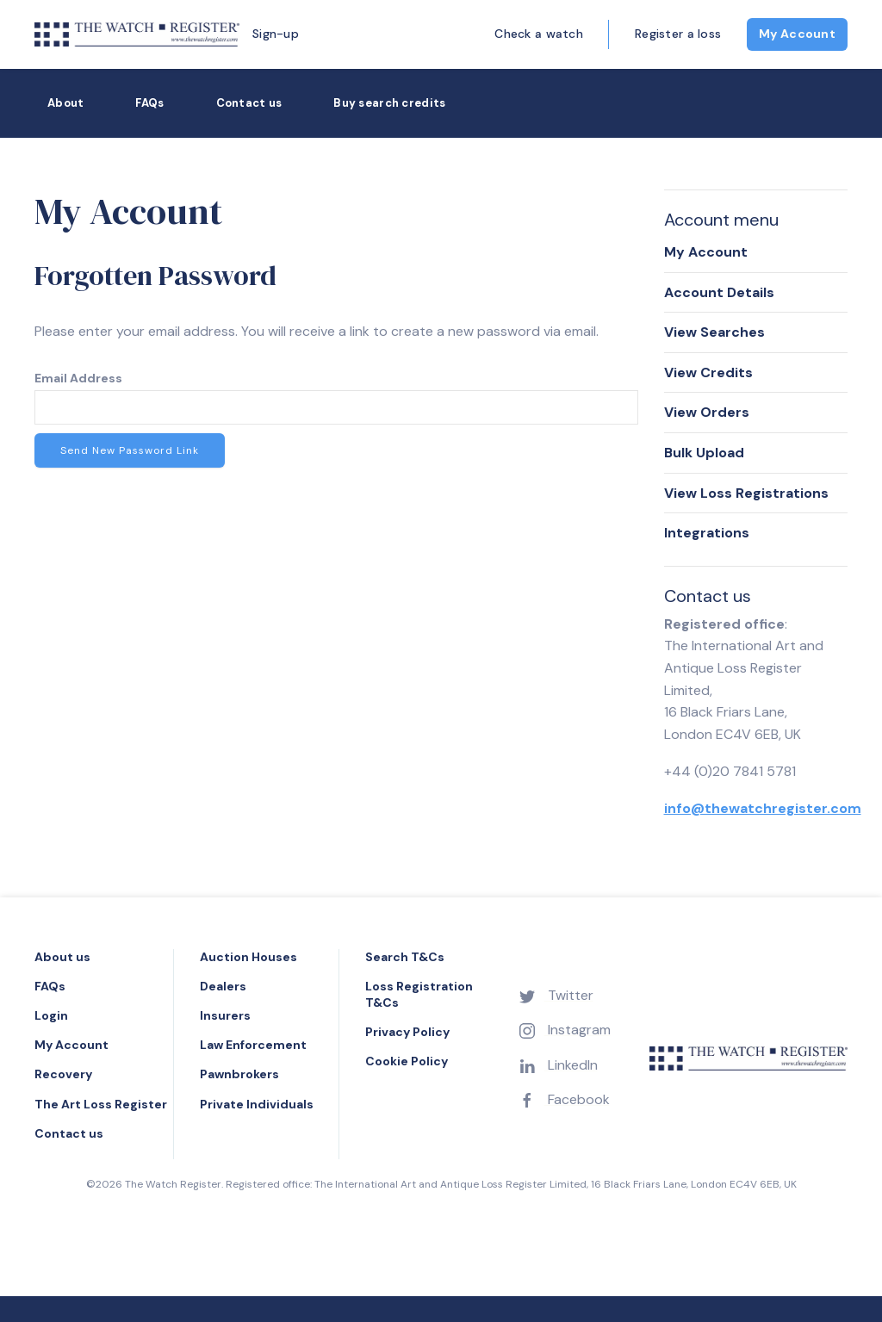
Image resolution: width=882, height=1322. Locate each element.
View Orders (706, 412)
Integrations (706, 533)
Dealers (223, 986)
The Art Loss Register (100, 1104)
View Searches (714, 332)
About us (62, 957)
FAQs (149, 103)
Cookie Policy (406, 1061)
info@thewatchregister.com (762, 808)
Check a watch (538, 33)
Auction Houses (248, 957)
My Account (797, 33)
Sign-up (275, 33)
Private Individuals (257, 1104)
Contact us (249, 103)
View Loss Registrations (746, 493)
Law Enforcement (253, 1044)
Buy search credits (389, 103)
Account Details (719, 292)
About (65, 103)
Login (51, 1015)
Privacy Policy (407, 1032)
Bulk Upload (704, 453)
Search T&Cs (404, 957)
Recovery (63, 1074)
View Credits (708, 372)
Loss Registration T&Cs (419, 994)
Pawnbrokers (239, 1074)
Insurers (225, 1015)
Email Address (78, 378)
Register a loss (678, 33)
